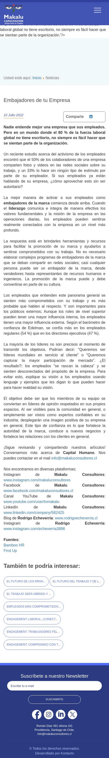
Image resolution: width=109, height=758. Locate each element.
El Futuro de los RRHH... (26, 581)
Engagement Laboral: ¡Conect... (32, 619)
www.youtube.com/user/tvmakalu (31, 502)
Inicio (36, 78)
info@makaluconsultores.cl (74, 458)
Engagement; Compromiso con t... (33, 644)
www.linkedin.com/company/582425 (34, 513)
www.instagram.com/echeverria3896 (34, 529)
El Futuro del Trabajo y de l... (77, 581)
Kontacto (67, 753)
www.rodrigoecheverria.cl (76, 518)
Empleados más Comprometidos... (34, 606)
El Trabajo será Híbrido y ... (29, 594)
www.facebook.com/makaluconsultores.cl (38, 491)
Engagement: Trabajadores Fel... (33, 631)
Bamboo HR (14, 545)
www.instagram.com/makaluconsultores (37, 480)
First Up (10, 551)
